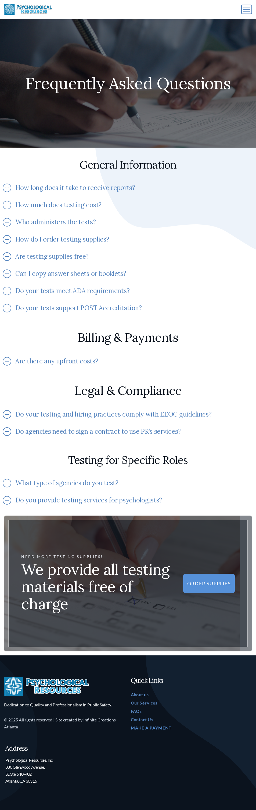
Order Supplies (209, 583)
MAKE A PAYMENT (151, 727)
